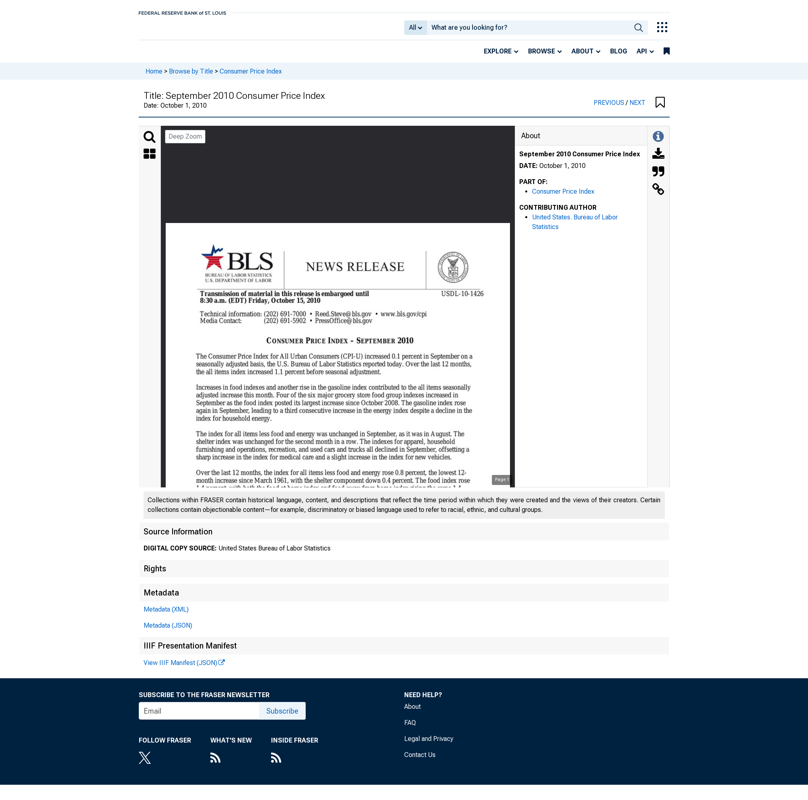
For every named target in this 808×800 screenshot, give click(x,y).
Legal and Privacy (428, 744)
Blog (618, 57)
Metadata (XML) (166, 615)
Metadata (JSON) (168, 631)
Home (154, 76)
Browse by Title (191, 76)
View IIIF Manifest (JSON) (180, 668)
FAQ (410, 728)
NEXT (637, 108)
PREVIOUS (610, 108)
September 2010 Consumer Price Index (579, 160)
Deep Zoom (185, 142)
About (583, 57)
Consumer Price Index (251, 76)
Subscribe (282, 716)
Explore (498, 57)
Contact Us (420, 760)
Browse (541, 57)
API (642, 57)
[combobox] (528, 30)
